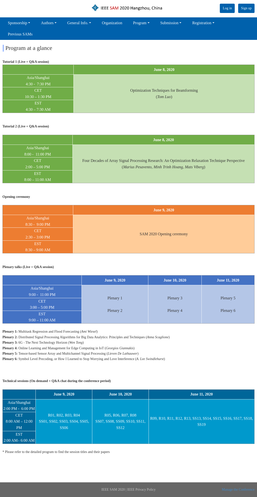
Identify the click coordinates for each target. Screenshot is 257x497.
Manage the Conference (238, 489)
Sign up (246, 8)
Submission (169, 23)
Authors (47, 23)
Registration (201, 23)
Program (139, 23)
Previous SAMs (20, 34)
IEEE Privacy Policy (141, 489)
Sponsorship (17, 23)
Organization (112, 23)
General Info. (77, 23)
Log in (227, 8)
